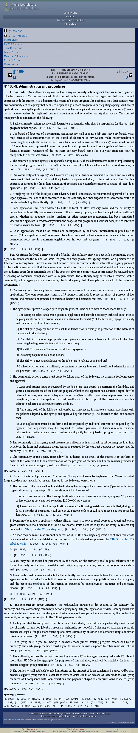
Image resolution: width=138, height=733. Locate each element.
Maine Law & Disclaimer (16, 56)
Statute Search (11, 39)
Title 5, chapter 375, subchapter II (43, 529)
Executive (25, 731)
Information (70, 24)
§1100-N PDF (15, 31)
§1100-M (18, 74)
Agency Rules (41, 731)
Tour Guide (56, 731)
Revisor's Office (12, 60)
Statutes (70, 16)
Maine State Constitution (70, 20)
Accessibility (65, 731)
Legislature (17, 731)
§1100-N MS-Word (18, 35)
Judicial (32, 731)
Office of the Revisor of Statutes (14, 720)
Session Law (70, 12)
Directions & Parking (91, 731)
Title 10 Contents (13, 48)
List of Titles (11, 52)
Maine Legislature (13, 64)
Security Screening (78, 731)
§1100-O (122, 74)
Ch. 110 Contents (13, 44)
